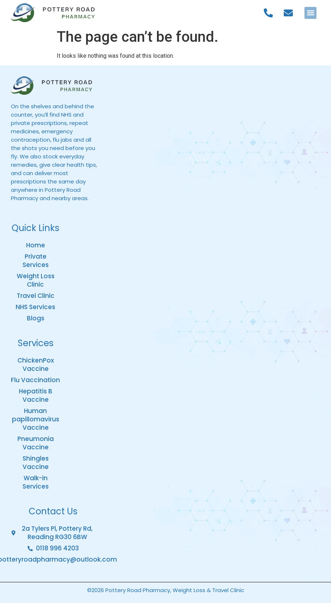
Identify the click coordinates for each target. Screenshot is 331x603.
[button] (310, 13)
